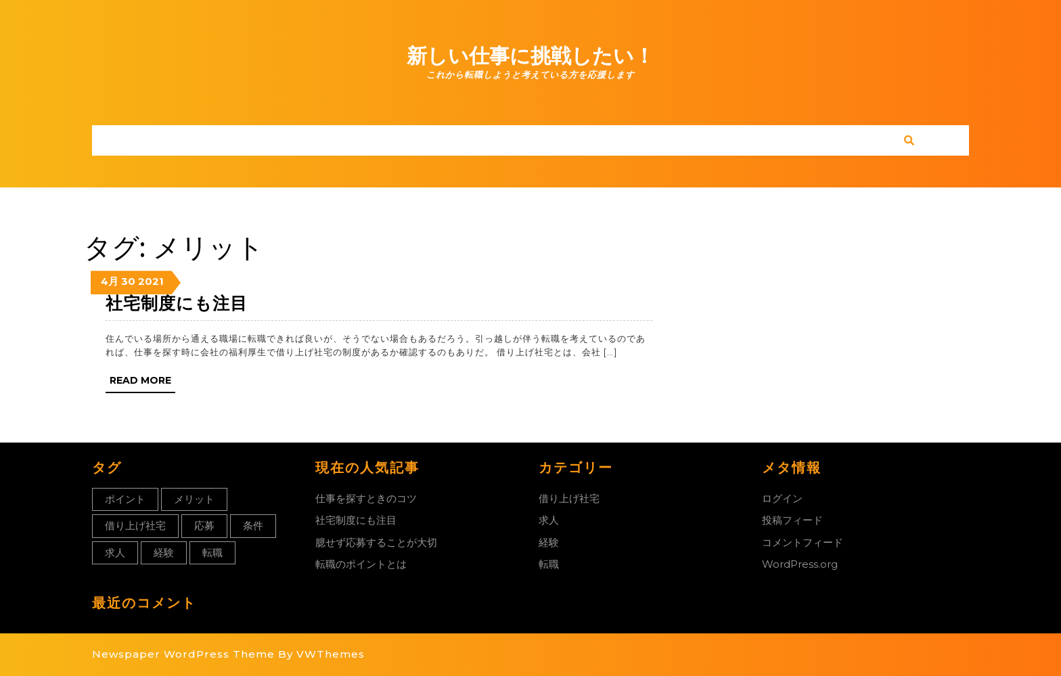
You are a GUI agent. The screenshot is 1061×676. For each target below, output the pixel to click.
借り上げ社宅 (569, 498)
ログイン (782, 498)
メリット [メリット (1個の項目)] (194, 499)
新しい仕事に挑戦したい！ (530, 56)
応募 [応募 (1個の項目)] (204, 525)
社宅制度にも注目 (177, 303)
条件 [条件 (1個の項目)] (253, 525)
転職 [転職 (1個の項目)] (212, 552)
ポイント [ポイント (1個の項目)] (125, 499)
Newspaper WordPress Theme (183, 654)
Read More (142, 383)
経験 (549, 542)
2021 (151, 281)
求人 (549, 520)
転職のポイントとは (361, 564)
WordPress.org (800, 564)
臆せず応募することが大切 (376, 542)
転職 (549, 564)
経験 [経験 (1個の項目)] (164, 552)
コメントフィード (802, 542)
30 (128, 281)
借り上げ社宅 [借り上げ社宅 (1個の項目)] (135, 525)
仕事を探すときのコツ (366, 498)
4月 (109, 281)
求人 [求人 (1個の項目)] (115, 552)
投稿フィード (792, 520)
